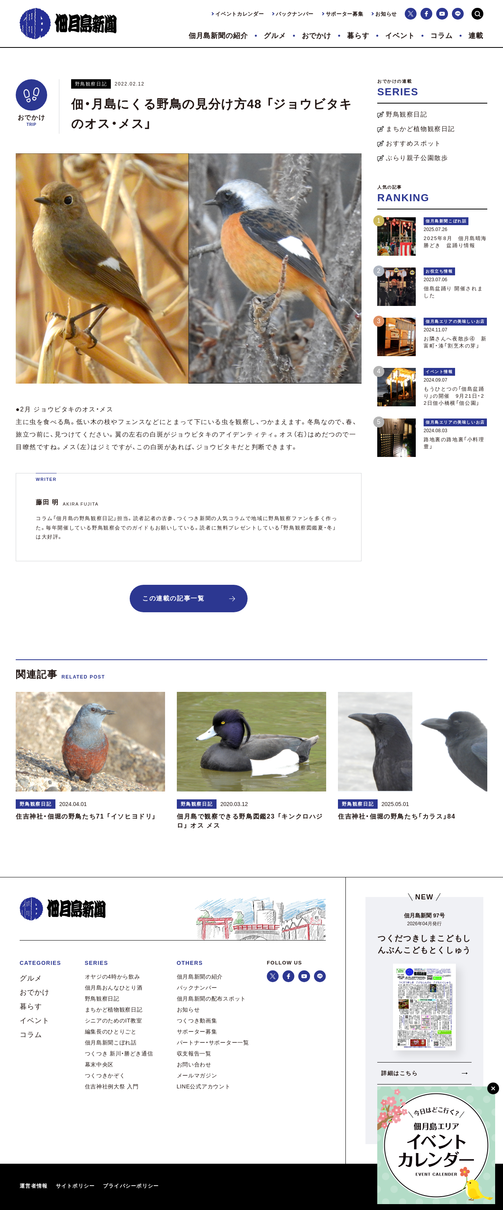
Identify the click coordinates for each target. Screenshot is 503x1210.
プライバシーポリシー (131, 1185)
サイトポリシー (75, 1185)
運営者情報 (34, 1185)
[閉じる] (493, 1088)
